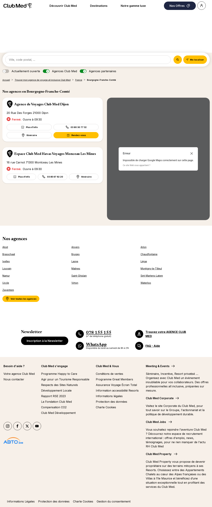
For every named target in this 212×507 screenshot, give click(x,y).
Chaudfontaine (149, 254)
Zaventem (8, 289)
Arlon (144, 247)
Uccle (5, 282)
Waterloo (146, 282)
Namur (6, 275)
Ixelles (6, 261)
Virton (74, 282)
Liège (144, 261)
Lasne (74, 261)
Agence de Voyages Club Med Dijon (41, 104)
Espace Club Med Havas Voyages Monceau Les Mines (55, 154)
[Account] (201, 5)
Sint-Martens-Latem (152, 275)
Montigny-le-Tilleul (151, 268)
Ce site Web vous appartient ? (136, 165)
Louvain (6, 268)
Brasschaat (8, 254)
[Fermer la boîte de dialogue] (192, 153)
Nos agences (14, 239)
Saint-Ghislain (79, 275)
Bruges (75, 254)
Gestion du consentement (113, 501)
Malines (75, 268)
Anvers (75, 247)
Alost (5, 247)
